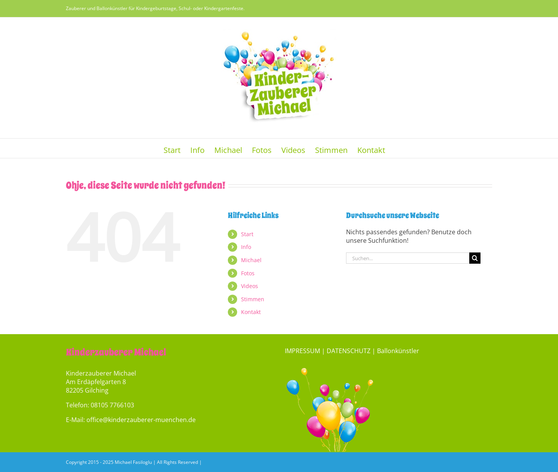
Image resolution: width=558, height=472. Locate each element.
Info (246, 247)
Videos (249, 286)
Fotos (248, 273)
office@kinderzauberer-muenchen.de (141, 419)
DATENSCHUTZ (348, 351)
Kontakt (251, 312)
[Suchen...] (407, 258)
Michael (251, 260)
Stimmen (252, 299)
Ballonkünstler (398, 351)
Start (247, 234)
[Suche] (474, 258)
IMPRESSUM (302, 351)
